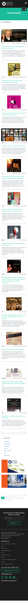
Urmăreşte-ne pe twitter (10, 570)
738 (13, 498)
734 (25, 495)
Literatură (6, 441)
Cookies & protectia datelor (7, 564)
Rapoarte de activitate (6, 550)
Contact (2, 561)
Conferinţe (7, 446)
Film (5, 453)
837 (3, 500)
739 (17, 498)
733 (21, 495)
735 (3, 498)
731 (14, 495)
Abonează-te (14, 523)
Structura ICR (4, 548)
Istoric (2, 552)
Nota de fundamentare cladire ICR (8, 559)
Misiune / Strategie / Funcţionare (8, 543)
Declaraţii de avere (5, 555)
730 (11, 495)
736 (6, 498)
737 (10, 498)
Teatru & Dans (7, 450)
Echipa (2, 546)
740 (21, 498)
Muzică (6, 448)
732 (18, 495)
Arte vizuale (7, 443)
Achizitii (3, 557)
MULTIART (6, 455)
